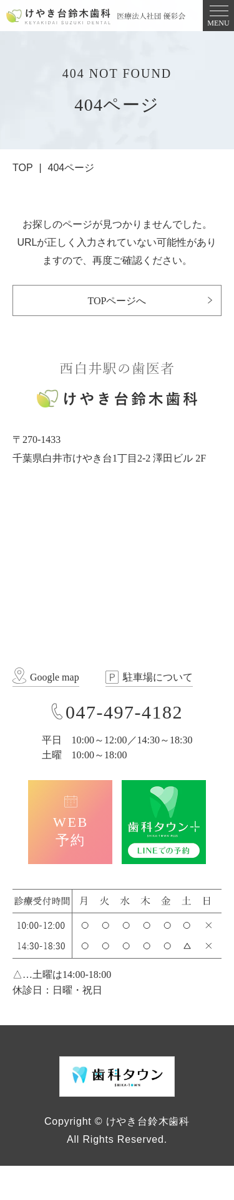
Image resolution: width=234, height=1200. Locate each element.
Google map (54, 677)
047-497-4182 (124, 712)
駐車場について (158, 677)
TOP (22, 167)
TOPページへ (117, 300)
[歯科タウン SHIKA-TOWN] (117, 1076)
